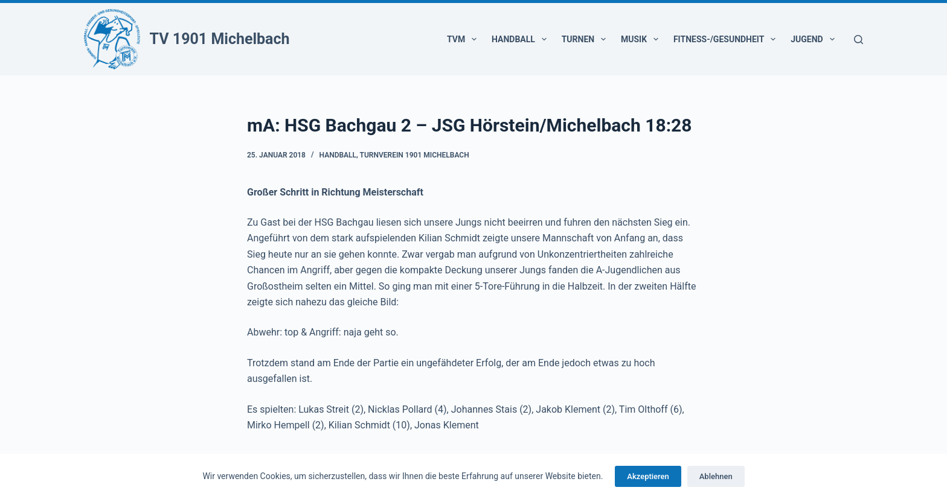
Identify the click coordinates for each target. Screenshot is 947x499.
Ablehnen (716, 476)
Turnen (586, 39)
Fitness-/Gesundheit (726, 39)
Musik (642, 39)
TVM (464, 39)
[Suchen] (858, 39)
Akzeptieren (648, 476)
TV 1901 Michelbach (220, 39)
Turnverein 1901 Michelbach (414, 155)
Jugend (815, 39)
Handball (521, 39)
